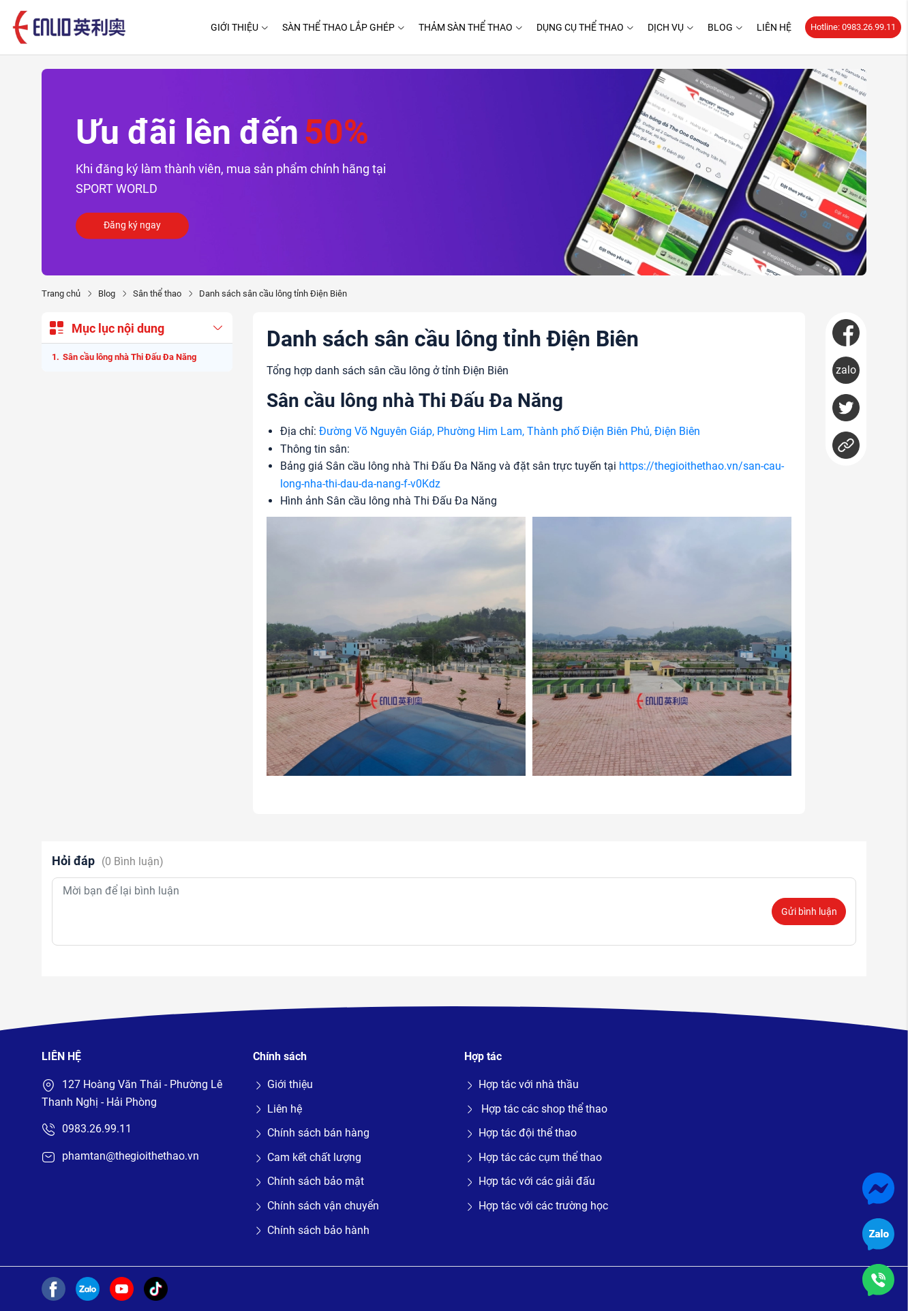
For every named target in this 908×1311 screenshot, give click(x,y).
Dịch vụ (671, 27)
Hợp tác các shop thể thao (535, 1108)
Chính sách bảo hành (311, 1230)
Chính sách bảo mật (308, 1181)
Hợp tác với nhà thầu (521, 1084)
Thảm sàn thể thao (471, 27)
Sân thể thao (157, 293)
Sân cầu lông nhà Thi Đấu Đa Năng (129, 357)
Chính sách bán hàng (311, 1132)
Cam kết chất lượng (307, 1157)
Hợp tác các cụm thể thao (533, 1157)
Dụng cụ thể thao (585, 27)
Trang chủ (61, 293)
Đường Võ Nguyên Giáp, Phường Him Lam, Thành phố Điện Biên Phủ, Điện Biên (509, 431)
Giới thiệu (240, 27)
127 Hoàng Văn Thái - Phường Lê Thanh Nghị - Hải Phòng (132, 1093)
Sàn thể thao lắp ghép (343, 27)
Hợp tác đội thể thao (520, 1132)
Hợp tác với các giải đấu (529, 1181)
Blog (725, 27)
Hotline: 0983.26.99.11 (853, 27)
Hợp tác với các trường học (536, 1205)
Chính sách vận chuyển (316, 1205)
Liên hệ (774, 27)
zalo (846, 369)
